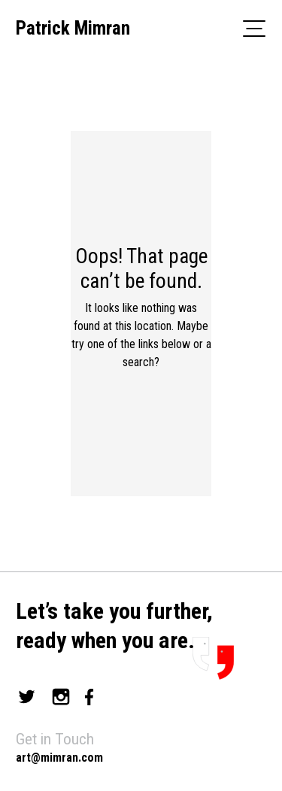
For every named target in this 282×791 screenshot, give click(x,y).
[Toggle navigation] (254, 28)
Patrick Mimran (73, 28)
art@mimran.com (59, 757)
